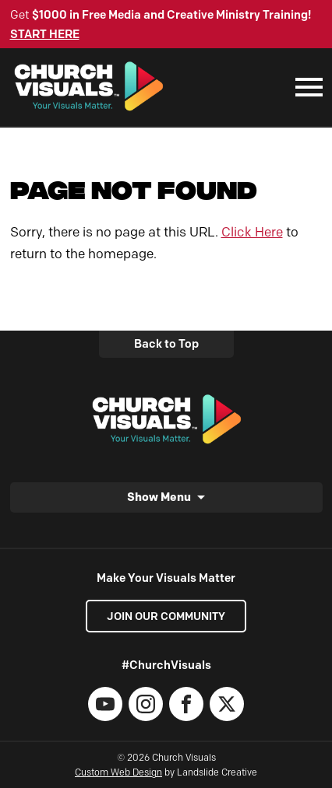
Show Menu (159, 496)
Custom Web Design (118, 772)
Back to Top (166, 344)
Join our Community (166, 616)
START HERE (44, 34)
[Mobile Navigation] (305, 87)
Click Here (252, 232)
